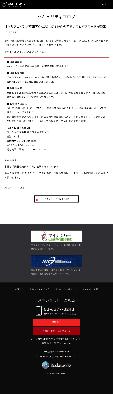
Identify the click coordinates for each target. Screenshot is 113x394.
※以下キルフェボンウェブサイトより (25, 51)
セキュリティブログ (39, 289)
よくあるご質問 (90, 289)
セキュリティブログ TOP (56, 199)
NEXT (21, 188)
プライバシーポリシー (66, 289)
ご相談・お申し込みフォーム (56, 331)
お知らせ (19, 289)
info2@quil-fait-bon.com (20, 145)
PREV (7, 188)
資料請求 (56, 322)
